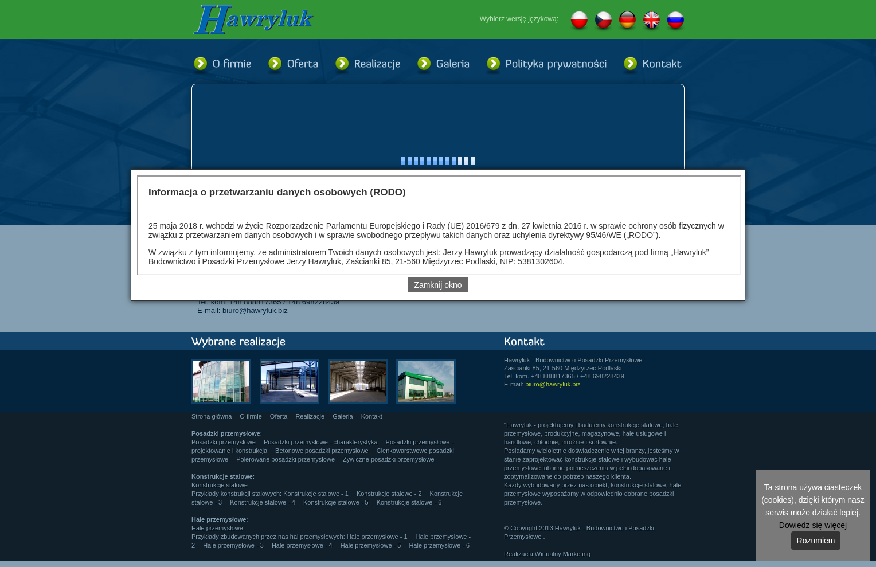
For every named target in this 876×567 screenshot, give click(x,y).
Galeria (343, 416)
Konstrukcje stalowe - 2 (389, 493)
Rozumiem (816, 540)
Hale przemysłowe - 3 (233, 545)
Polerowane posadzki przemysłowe (285, 459)
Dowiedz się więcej (813, 525)
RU (675, 21)
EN (651, 21)
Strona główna (211, 416)
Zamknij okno (438, 285)
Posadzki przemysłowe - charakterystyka (321, 442)
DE (627, 21)
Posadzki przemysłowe (223, 442)
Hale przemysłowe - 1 (377, 536)
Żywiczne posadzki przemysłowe (389, 459)
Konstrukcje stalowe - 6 (409, 502)
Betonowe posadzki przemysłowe (322, 450)
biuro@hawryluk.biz (255, 310)
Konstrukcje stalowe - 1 (316, 493)
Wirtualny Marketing (562, 553)
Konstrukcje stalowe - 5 (336, 502)
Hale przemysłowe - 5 (371, 545)
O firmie (251, 416)
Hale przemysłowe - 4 (302, 545)
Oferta (279, 416)
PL (579, 21)
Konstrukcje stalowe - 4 (262, 502)
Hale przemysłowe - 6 (439, 545)
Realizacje (309, 416)
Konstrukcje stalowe (219, 485)
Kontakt (371, 416)
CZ (603, 21)
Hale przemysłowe (217, 528)
